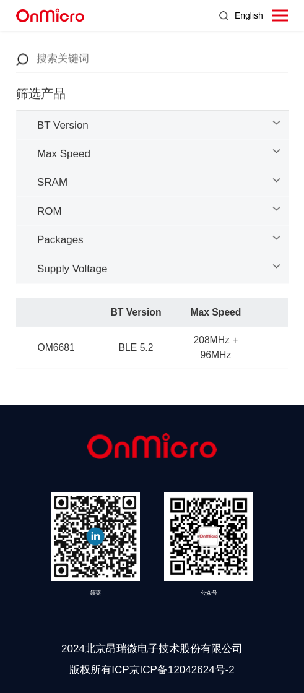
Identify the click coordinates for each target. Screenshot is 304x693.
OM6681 (56, 349)
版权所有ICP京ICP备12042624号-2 (152, 670)
